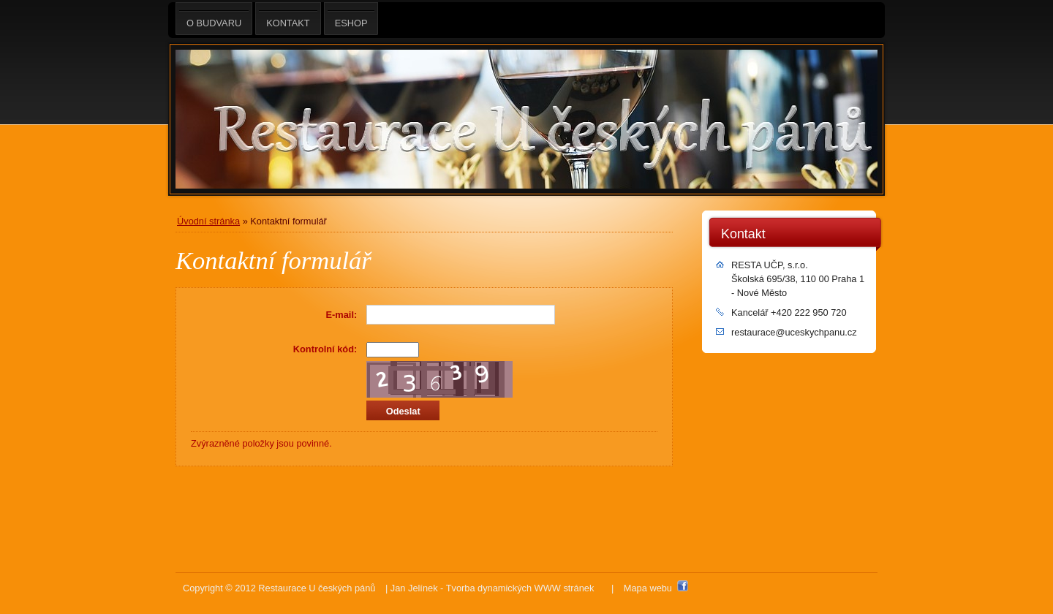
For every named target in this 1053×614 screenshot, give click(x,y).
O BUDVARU (214, 18)
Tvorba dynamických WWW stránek (520, 588)
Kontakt (743, 234)
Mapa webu (648, 588)
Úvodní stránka (208, 221)
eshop (351, 18)
